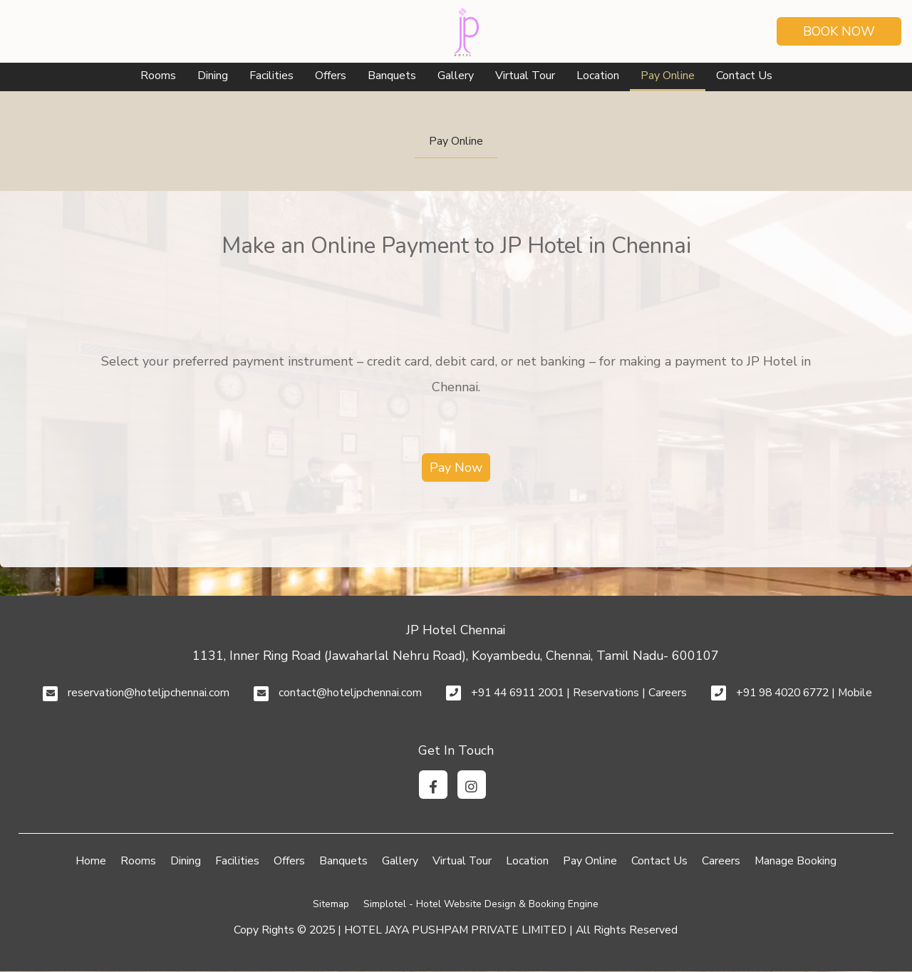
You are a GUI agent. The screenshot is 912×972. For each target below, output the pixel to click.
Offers (330, 75)
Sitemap (331, 904)
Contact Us (744, 75)
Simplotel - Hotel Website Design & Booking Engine (480, 904)
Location (597, 75)
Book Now (839, 31)
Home (91, 861)
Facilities (271, 75)
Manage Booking (795, 861)
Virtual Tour (525, 75)
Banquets (392, 75)
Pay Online (668, 75)
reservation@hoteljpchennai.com (148, 692)
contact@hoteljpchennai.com (350, 692)
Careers (721, 861)
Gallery (455, 75)
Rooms (158, 75)
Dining (212, 75)
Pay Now (456, 467)
